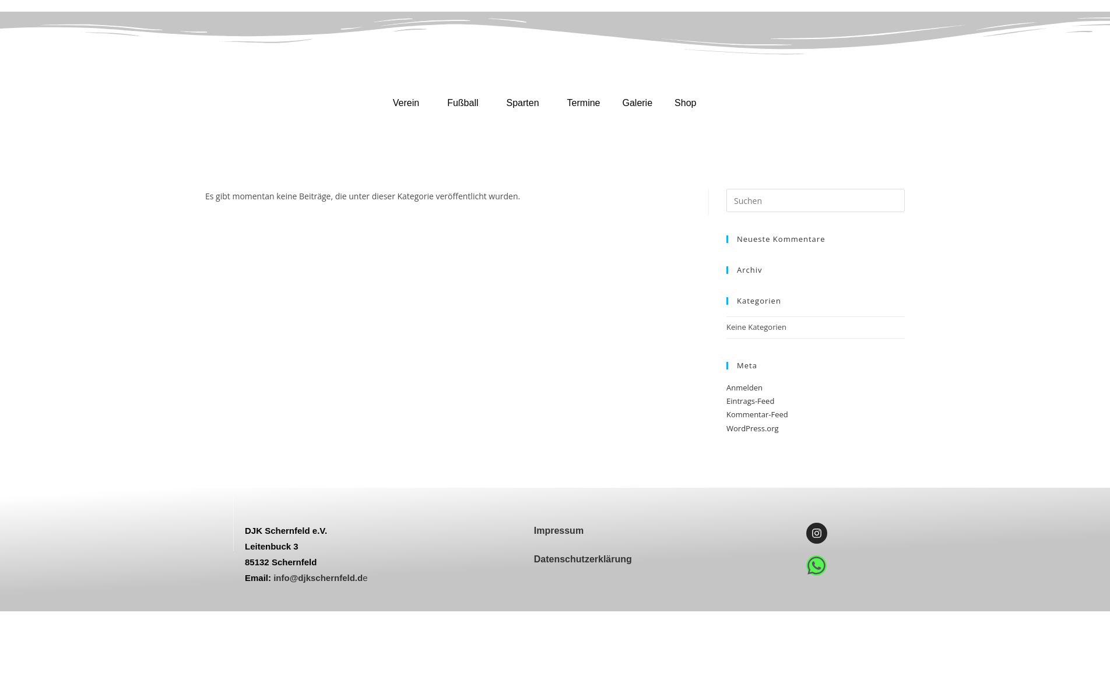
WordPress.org (752, 428)
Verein (406, 103)
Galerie (637, 103)
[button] (409, 103)
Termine (583, 103)
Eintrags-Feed (750, 401)
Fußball (462, 103)
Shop (685, 103)
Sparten (523, 103)
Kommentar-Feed (757, 414)
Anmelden (744, 387)
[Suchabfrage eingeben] (815, 200)
